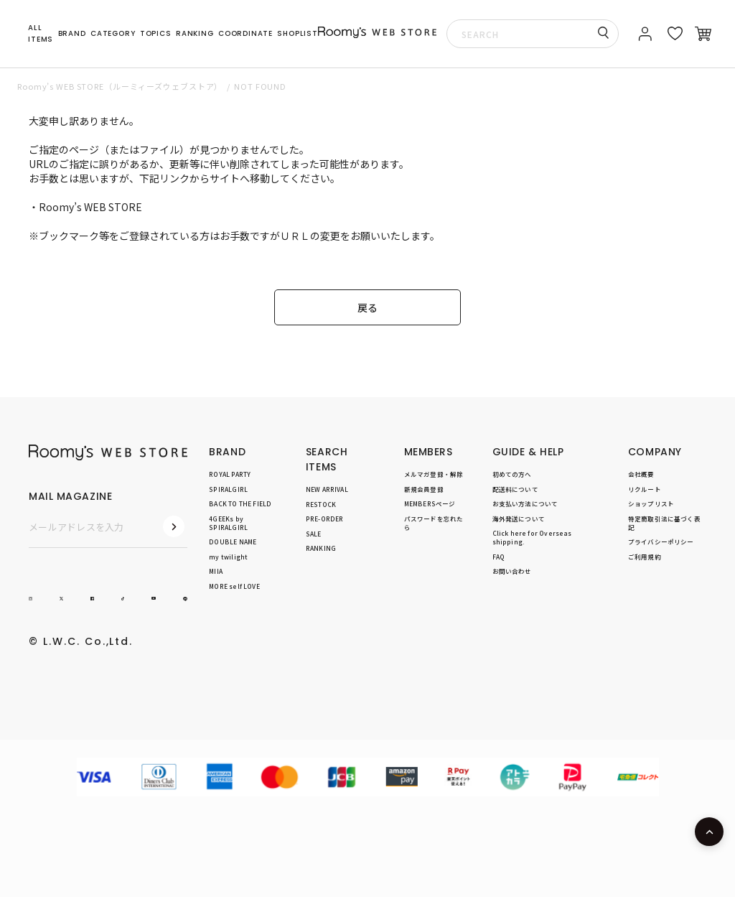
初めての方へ (512, 474)
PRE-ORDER (325, 518)
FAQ (498, 556)
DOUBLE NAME (232, 541)
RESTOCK (321, 504)
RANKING (195, 33)
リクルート (644, 489)
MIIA (216, 571)
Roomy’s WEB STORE (90, 207)
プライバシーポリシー (661, 541)
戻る (367, 307)
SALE (314, 533)
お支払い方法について (525, 503)
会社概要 (641, 474)
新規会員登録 (424, 489)
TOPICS (156, 33)
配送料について (515, 489)
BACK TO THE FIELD (240, 503)
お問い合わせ (512, 571)
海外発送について (518, 518)
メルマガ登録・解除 (434, 474)
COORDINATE (245, 33)
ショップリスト (651, 503)
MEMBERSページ (430, 503)
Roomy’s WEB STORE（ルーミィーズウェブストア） (120, 86)
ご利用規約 (644, 556)
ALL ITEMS (40, 33)
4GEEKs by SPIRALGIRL (228, 522)
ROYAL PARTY (230, 474)
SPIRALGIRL (228, 489)
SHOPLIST (297, 33)
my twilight (228, 556)
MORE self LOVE (234, 586)
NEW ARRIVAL (327, 489)
